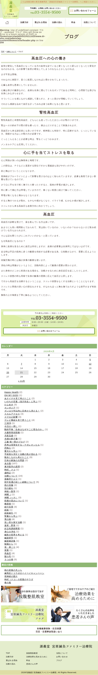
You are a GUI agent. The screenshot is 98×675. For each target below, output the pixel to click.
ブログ (59, 660)
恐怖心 (7, 448)
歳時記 (7, 473)
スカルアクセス (12, 414)
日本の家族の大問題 (14, 460)
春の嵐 (7, 582)
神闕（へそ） (11, 497)
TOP (2, 51)
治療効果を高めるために (36, 657)
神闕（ (7, 494)
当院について (90, 22)
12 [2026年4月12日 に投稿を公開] (90, 364)
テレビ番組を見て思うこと (17, 420)
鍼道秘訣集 (9, 541)
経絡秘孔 (8, 513)
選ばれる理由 (41, 22)
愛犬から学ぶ (11, 451)
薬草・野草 (9, 525)
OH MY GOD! (11, 395)
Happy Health (11, 392)
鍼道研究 (8, 538)
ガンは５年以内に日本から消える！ (22, 411)
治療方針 (24, 22)
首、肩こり (9, 547)
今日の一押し (11, 426)
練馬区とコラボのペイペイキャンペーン (24, 573)
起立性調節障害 (12, 528)
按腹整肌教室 (32, 653)
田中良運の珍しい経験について (19, 482)
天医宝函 (8, 435)
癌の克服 (8, 485)
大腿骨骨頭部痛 (12, 432)
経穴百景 (8, 507)
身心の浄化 (9, 531)
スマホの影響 (11, 417)
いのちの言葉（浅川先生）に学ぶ (21, 401)
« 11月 (21, 381)
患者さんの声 (32, 664)
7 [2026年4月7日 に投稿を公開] (21, 364)
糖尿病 (7, 504)
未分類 (7, 463)
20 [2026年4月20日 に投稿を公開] (7, 372)
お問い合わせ (85, 11)
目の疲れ (8, 488)
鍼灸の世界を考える (14, 535)
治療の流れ (57, 22)
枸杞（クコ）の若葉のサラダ (18, 579)
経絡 (6, 510)
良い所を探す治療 (13, 522)
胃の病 (7, 519)
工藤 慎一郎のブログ (14, 442)
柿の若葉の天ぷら (13, 570)
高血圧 (7, 553)
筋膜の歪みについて (14, 500)
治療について (11, 51)
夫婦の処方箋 (11, 439)
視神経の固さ (11, 576)
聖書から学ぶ (11, 516)
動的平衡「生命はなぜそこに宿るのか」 (24, 429)
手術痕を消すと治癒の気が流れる (21, 454)
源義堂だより (11, 479)
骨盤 (6, 550)
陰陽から (8, 544)
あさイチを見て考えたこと (17, 398)
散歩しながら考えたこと (16, 457)
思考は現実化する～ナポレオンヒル (22, 445)
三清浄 (7, 423)
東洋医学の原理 (12, 466)
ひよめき (8, 404)
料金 (73, 22)
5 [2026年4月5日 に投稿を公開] (90, 359)
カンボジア (9, 408)
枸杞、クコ (9, 469)
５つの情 (8, 559)
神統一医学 (9, 491)
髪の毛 (7, 556)
